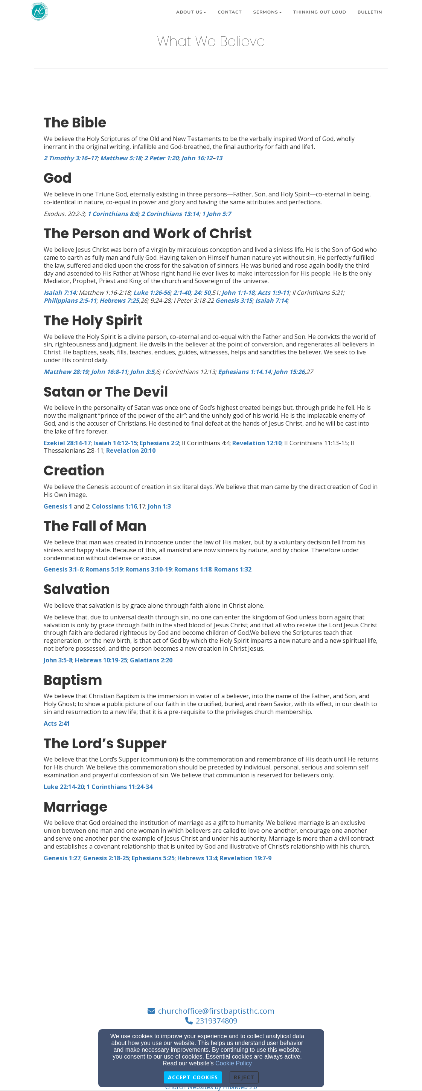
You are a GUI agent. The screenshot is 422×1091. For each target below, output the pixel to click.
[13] (218, 158)
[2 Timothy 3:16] (65, 158)
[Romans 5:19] (104, 569)
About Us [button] (191, 12)
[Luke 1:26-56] (151, 292)
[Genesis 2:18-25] (106, 858)
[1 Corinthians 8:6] (112, 214)
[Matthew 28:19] (66, 372)
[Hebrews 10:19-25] (101, 660)
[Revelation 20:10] (130, 450)
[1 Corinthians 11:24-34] (119, 787)
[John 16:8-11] (109, 372)
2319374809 (216, 1021)
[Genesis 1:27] (62, 858)
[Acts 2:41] (57, 723)
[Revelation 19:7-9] (245, 858)
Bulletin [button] (370, 12)
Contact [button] (230, 12)
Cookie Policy (233, 1063)
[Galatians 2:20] (151, 660)
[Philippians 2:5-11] (70, 300)
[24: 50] (201, 292)
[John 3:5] (142, 372)
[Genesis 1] (58, 506)
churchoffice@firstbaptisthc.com (216, 1011)
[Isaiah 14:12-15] (115, 443)
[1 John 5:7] (216, 214)
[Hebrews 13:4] (197, 858)
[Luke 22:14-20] (64, 787)
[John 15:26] (289, 372)
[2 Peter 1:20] (161, 158)
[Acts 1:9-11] (273, 292)
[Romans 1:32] (232, 569)
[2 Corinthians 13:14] (170, 214)
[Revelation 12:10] (257, 443)
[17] (93, 158)
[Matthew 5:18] (120, 158)
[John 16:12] (196, 158)
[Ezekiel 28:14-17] (67, 443)
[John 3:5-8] (58, 660)
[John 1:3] (159, 506)
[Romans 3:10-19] (148, 569)
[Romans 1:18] (193, 569)
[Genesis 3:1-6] (63, 569)
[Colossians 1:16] (114, 506)
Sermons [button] (267, 12)
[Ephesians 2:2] (159, 443)
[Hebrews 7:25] (119, 300)
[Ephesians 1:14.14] (244, 372)
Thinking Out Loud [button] (319, 12)
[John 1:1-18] (238, 292)
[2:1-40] (181, 292)
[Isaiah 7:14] (60, 292)
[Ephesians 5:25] (153, 858)
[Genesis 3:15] (233, 300)
